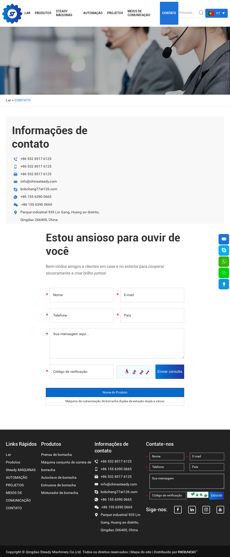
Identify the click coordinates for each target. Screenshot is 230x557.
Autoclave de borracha (59, 477)
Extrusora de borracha (58, 485)
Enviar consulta (170, 372)
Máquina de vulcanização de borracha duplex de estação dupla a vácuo (114, 401)
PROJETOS (115, 13)
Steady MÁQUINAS (64, 13)
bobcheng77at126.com (38, 189)
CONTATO (169, 13)
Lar (27, 13)
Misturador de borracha (59, 493)
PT (218, 13)
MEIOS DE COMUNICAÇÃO (139, 13)
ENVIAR (216, 496)
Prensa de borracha (56, 454)
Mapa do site (140, 552)
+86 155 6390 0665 (35, 197)
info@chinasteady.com (38, 181)
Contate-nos (160, 444)
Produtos (43, 13)
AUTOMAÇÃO (93, 13)
